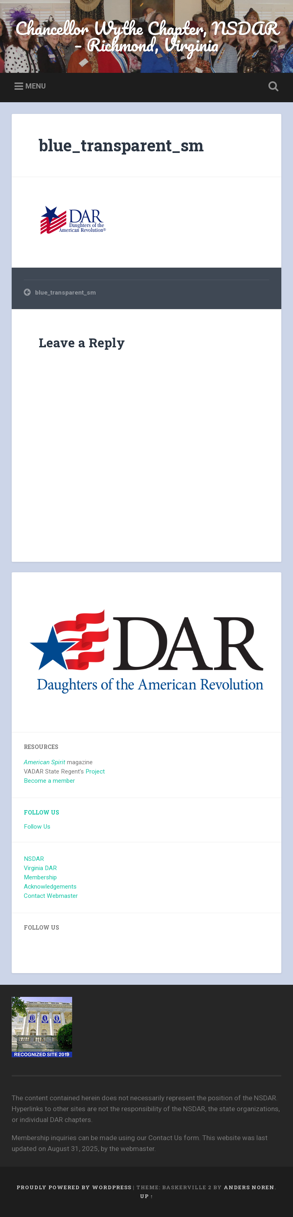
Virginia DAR (40, 868)
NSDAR (34, 858)
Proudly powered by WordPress (74, 1187)
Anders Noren (249, 1187)
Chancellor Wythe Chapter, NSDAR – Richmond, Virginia (146, 36)
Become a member (49, 780)
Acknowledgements (50, 886)
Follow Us (41, 812)
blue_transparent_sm (121, 145)
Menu (35, 86)
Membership (40, 877)
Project (95, 771)
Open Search (272, 86)
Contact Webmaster (51, 895)
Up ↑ (146, 1196)
